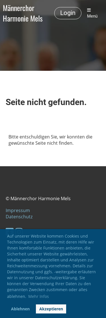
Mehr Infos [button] (38, 296)
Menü (92, 13)
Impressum (18, 210)
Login (67, 12)
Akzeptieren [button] (51, 308)
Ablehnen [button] (20, 308)
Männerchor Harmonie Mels (23, 13)
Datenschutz (19, 217)
